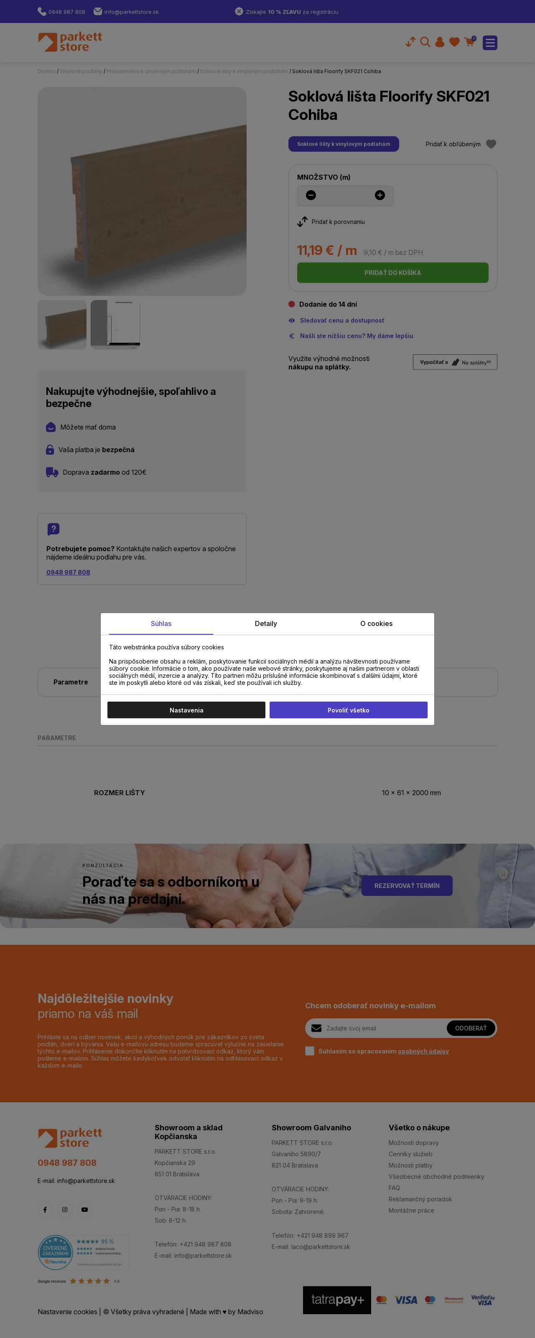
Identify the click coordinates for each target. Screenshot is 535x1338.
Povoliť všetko (348, 710)
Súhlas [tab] (161, 623)
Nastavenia (187, 710)
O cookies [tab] (376, 623)
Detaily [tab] (266, 623)
